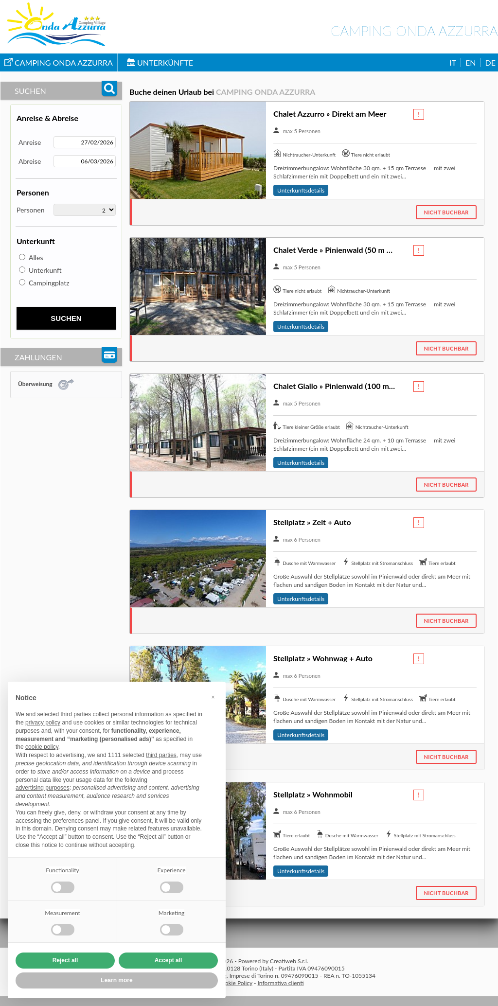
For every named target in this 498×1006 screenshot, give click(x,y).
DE (490, 62)
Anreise (29, 142)
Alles (36, 257)
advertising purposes (43, 787)
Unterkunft (45, 270)
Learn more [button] (116, 980)
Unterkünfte (160, 62)
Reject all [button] (65, 960)
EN (470, 62)
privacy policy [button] (42, 722)
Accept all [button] (168, 960)
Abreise (29, 161)
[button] (213, 697)
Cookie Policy (235, 983)
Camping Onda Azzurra (58, 62)
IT (452, 62)
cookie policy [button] (41, 746)
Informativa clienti (281, 983)
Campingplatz (49, 283)
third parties (161, 755)
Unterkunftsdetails (300, 190)
